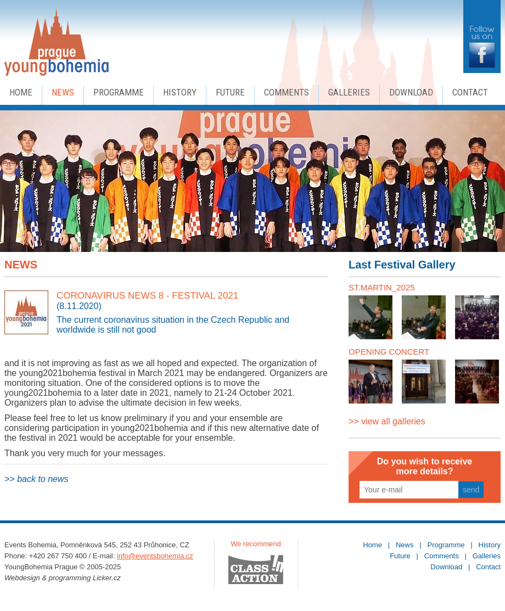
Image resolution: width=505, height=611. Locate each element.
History (180, 92)
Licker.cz (107, 578)
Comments (286, 92)
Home (20, 92)
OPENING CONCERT (389, 351)
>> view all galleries (387, 421)
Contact (470, 92)
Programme (118, 92)
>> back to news (36, 479)
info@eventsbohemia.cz (155, 556)
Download (411, 92)
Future (230, 92)
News (63, 92)
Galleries (349, 92)
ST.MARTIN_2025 (382, 287)
